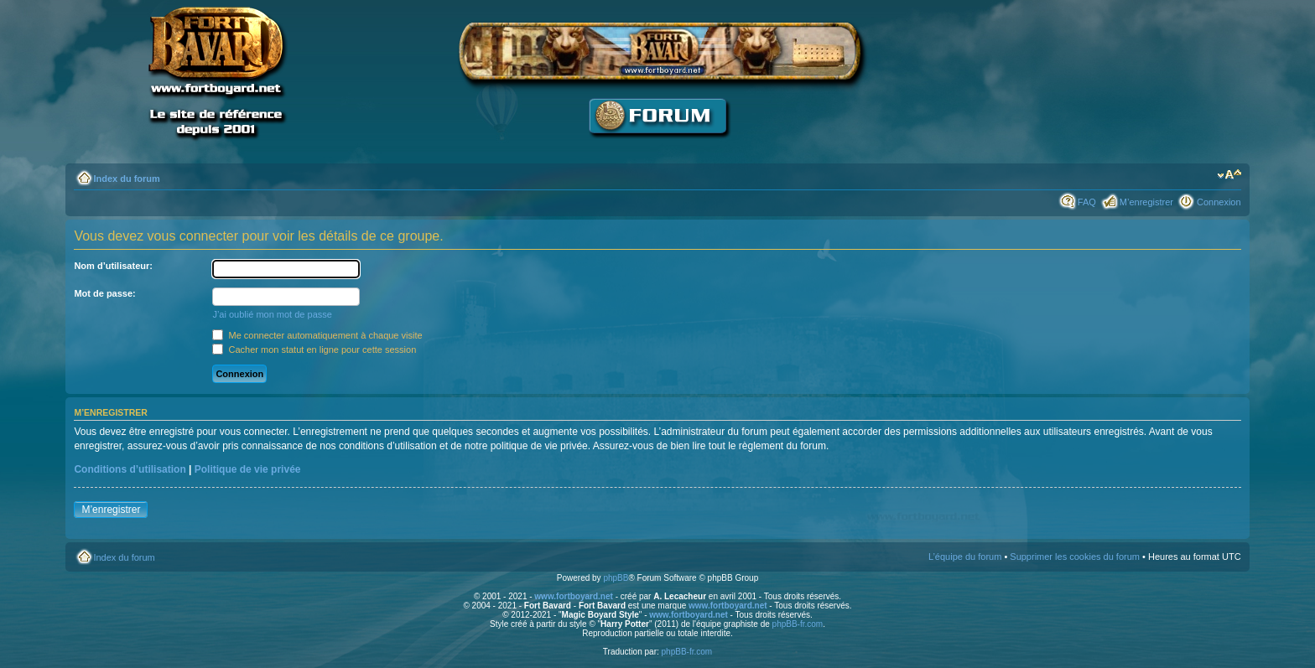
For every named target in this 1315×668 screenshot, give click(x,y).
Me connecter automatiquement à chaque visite (317, 335)
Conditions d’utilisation (129, 469)
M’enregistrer (1146, 202)
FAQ (1087, 202)
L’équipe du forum (964, 556)
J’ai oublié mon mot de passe (271, 314)
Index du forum (126, 178)
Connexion (1219, 202)
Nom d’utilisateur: (113, 266)
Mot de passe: (104, 293)
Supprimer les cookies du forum (1075, 556)
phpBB (615, 578)
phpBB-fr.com (798, 624)
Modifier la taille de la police (1229, 175)
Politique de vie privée (248, 469)
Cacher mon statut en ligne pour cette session (314, 349)
